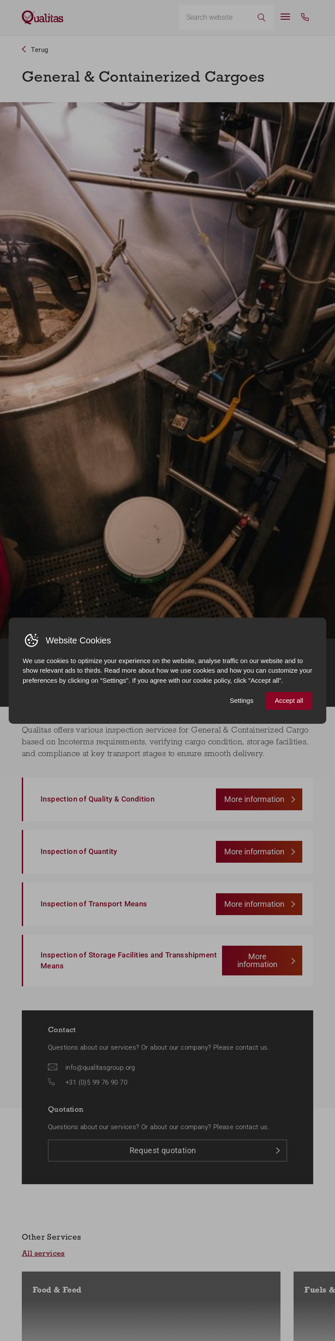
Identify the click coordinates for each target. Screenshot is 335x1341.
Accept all (289, 700)
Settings (241, 700)
